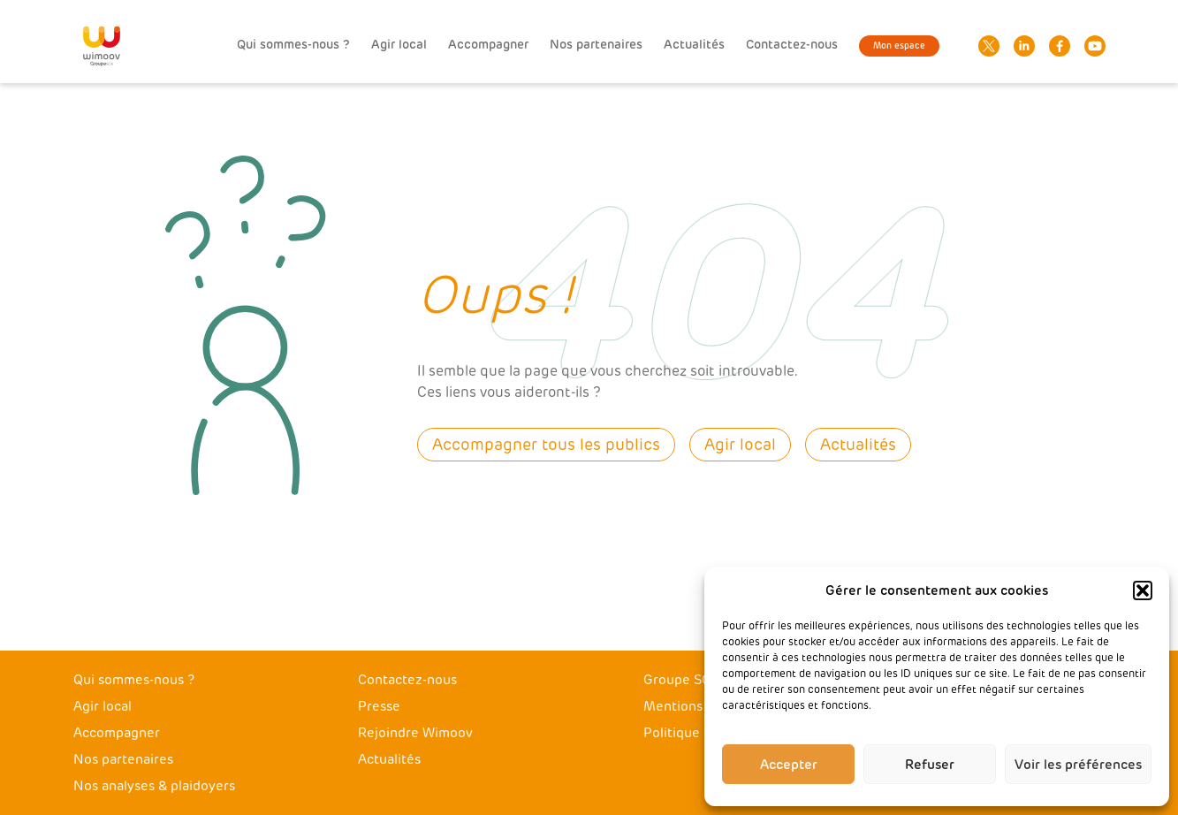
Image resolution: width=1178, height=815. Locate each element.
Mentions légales (696, 706)
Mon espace (899, 46)
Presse (379, 706)
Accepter (788, 765)
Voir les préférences (1078, 765)
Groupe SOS (681, 680)
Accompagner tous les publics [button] (546, 444)
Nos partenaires (596, 44)
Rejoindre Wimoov (415, 733)
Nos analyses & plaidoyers (154, 786)
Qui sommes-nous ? (293, 44)
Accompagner (488, 44)
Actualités (694, 44)
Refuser (929, 765)
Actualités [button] (858, 444)
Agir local (399, 44)
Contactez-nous (792, 44)
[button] (1142, 590)
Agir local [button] (740, 444)
